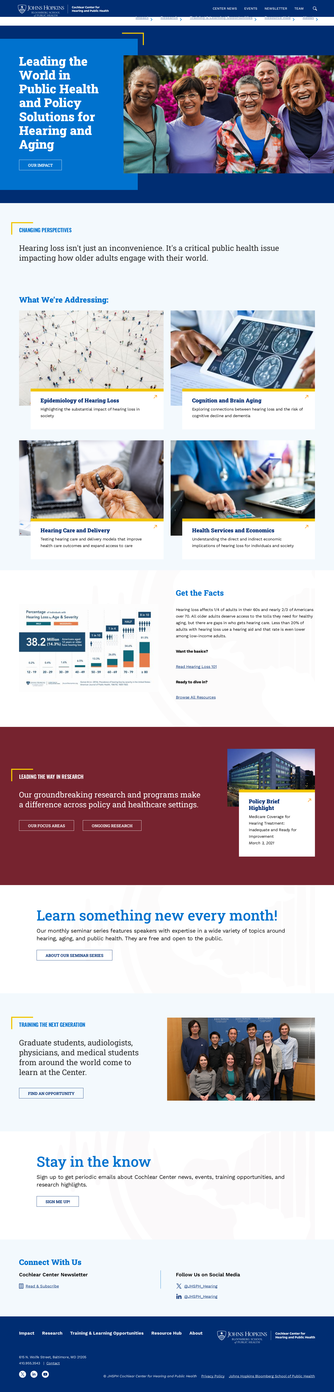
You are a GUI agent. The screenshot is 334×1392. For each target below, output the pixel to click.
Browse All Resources (196, 697)
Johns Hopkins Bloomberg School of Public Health (272, 1376)
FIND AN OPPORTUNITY (51, 1093)
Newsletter (276, 9)
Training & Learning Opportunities (221, 17)
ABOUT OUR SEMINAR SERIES (74, 955)
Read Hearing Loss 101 (196, 666)
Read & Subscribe (39, 1286)
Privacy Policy (212, 1376)
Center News (225, 9)
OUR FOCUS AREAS (46, 825)
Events (250, 9)
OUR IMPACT (40, 165)
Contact (53, 1363)
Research (169, 17)
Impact (142, 17)
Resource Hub (278, 17)
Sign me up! (58, 1201)
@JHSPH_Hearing (196, 1286)
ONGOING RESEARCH (112, 825)
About (308, 17)
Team (299, 9)
